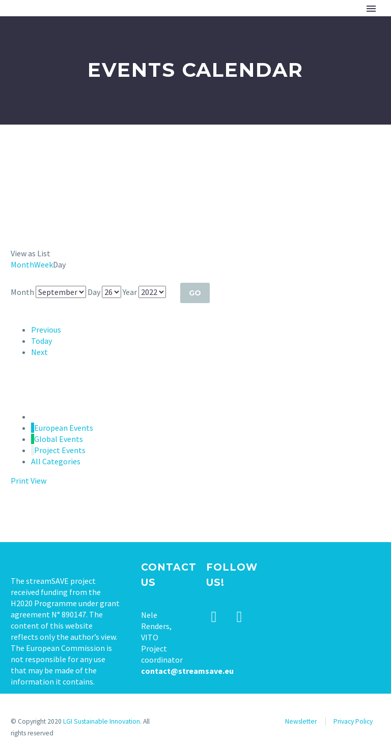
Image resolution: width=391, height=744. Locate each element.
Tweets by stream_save (312, 565)
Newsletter (301, 721)
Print (28, 480)
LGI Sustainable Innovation (101, 721)
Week (43, 264)
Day (94, 292)
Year (130, 292)
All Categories (55, 461)
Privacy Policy (353, 721)
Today (41, 341)
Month (22, 264)
